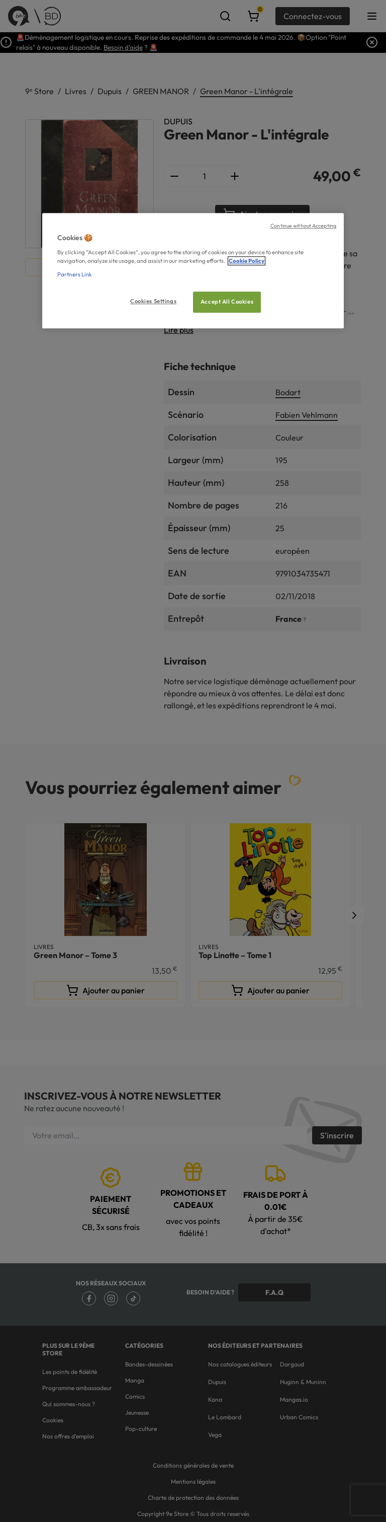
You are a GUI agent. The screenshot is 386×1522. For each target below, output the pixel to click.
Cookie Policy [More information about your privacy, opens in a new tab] (246, 260)
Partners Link (74, 274)
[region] (193, 271)
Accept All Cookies (227, 301)
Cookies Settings (153, 301)
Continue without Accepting (303, 226)
